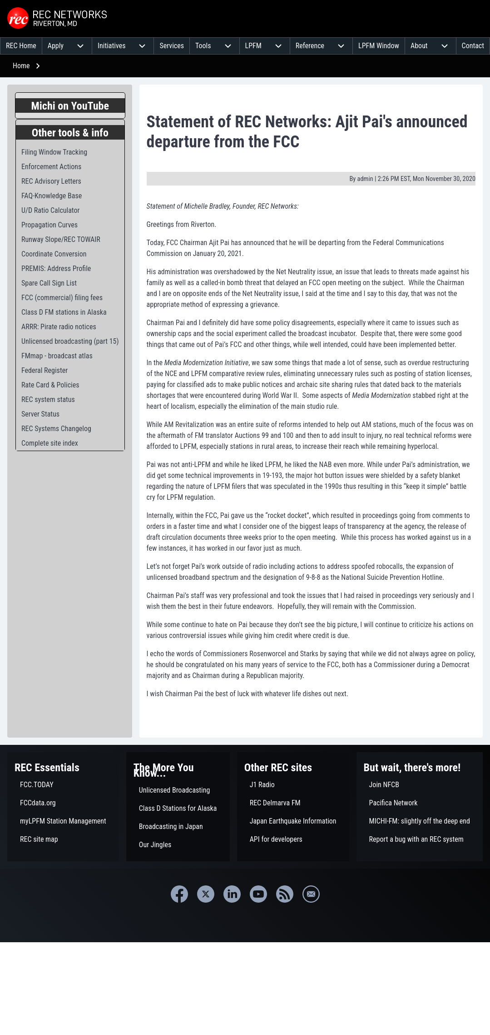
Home (21, 65)
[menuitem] (21, 46)
